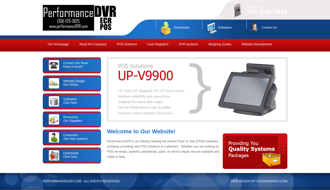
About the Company (92, 44)
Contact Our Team (75, 64)
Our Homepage (58, 44)
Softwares (225, 27)
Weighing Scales (219, 44)
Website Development (257, 44)
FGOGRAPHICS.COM (272, 181)
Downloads (181, 27)
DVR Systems (188, 44)
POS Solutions (127, 44)
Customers (75, 137)
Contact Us (269, 27)
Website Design (74, 83)
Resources (72, 119)
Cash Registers (157, 44)
